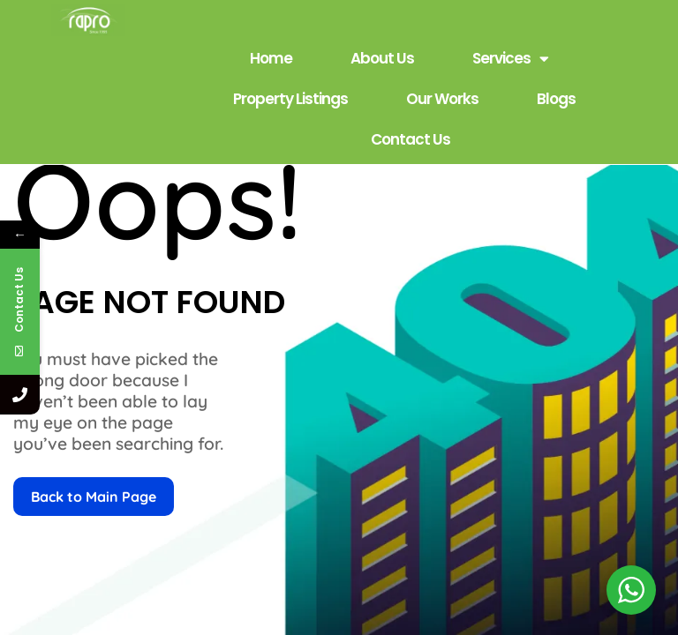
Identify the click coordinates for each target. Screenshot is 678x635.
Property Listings (290, 98)
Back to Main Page (93, 496)
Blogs (556, 98)
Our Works (442, 98)
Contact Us (410, 139)
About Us (382, 58)
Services (510, 58)
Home (271, 58)
